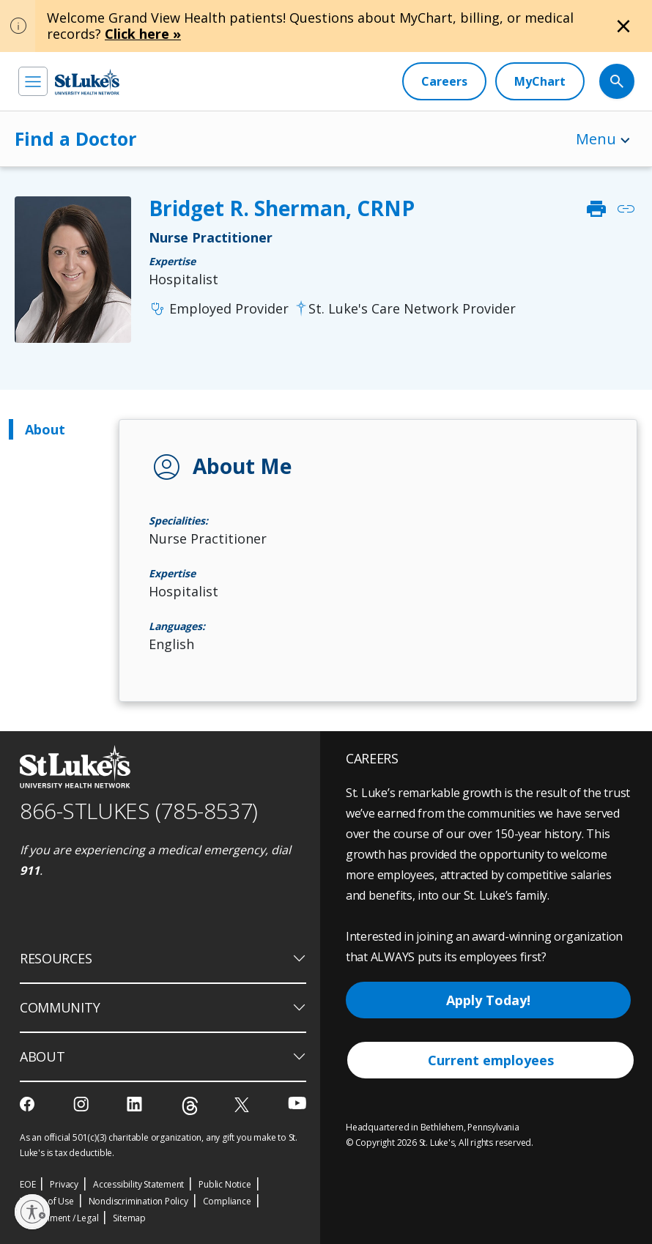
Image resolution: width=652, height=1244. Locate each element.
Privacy (64, 1184)
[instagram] (82, 1104)
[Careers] (444, 81)
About (45, 429)
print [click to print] (596, 209)
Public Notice (225, 1184)
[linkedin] (136, 1104)
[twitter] (243, 1104)
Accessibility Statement (138, 1184)
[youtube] (297, 1103)
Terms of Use (47, 1201)
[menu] (33, 81)
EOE (27, 1184)
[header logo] (87, 81)
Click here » (143, 33)
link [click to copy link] (625, 209)
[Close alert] (623, 26)
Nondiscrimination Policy (138, 1201)
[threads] (190, 1106)
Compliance (227, 1201)
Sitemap (129, 1218)
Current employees (491, 1060)
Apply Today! (488, 1000)
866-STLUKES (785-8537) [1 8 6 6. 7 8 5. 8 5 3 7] (139, 811)
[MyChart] (540, 81)
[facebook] (29, 1104)
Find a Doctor (75, 138)
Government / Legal (59, 1218)
